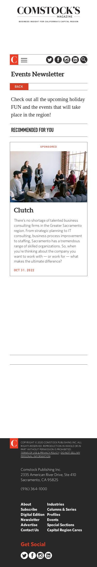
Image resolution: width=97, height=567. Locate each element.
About (26, 504)
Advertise (29, 525)
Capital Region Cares (64, 530)
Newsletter (30, 519)
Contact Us (30, 530)
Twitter (49, 60)
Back (19, 86)
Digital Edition (32, 514)
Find (83, 60)
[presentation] (14, 60)
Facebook (58, 60)
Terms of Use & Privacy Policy (40, 452)
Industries (55, 504)
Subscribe (29, 509)
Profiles (53, 514)
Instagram (66, 60)
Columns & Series (61, 509)
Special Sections (60, 525)
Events (52, 519)
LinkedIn (75, 60)
